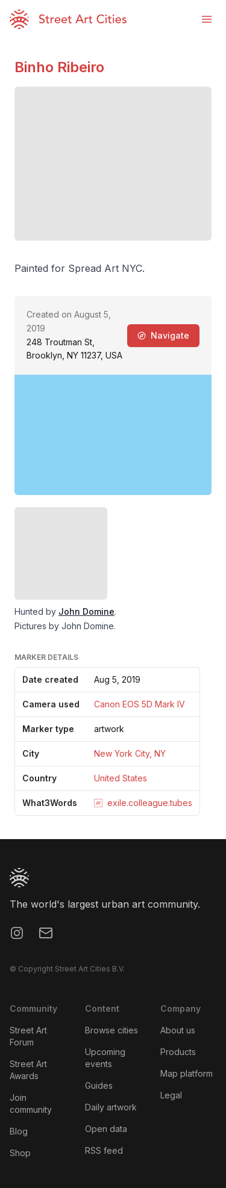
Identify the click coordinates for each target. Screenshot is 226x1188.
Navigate (163, 335)
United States (120, 778)
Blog (19, 1131)
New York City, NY (130, 753)
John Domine (86, 611)
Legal (171, 1095)
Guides (99, 1085)
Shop (20, 1153)
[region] (113, 435)
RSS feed (104, 1150)
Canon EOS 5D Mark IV (139, 704)
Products (178, 1052)
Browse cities (111, 1030)
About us (177, 1030)
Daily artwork (111, 1107)
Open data (106, 1129)
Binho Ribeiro (59, 67)
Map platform (186, 1073)
